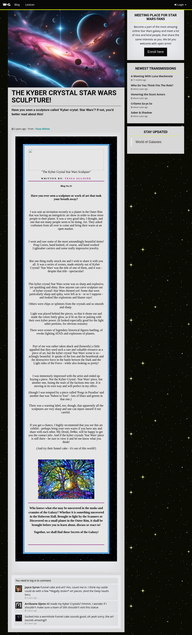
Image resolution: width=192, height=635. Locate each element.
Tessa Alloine (42, 128)
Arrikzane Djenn (35, 604)
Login (180, 4)
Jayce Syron (32, 587)
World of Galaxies (148, 142)
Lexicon (29, 4)
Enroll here (155, 52)
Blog (17, 4)
